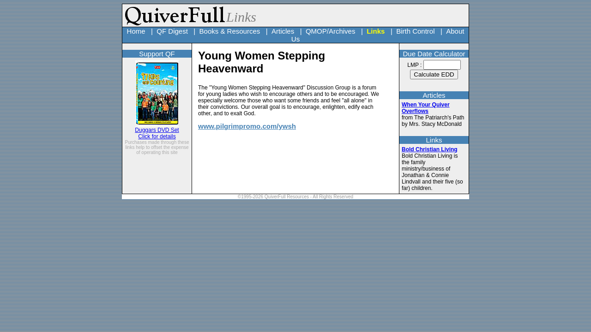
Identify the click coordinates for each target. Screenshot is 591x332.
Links (376, 31)
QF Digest (172, 31)
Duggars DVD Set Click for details (157, 131)
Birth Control (415, 31)
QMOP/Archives (331, 31)
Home (136, 31)
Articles (282, 31)
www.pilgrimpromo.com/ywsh (247, 126)
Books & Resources (229, 31)
